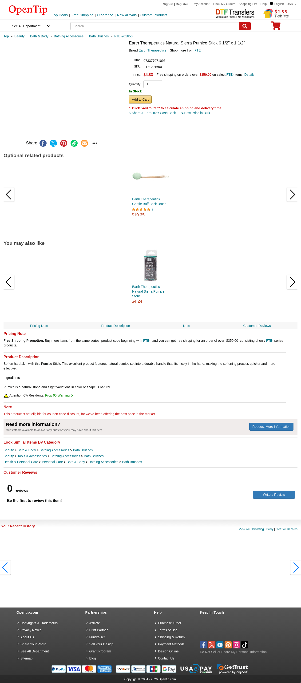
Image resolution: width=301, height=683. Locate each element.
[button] (283, 4)
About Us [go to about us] (27, 637)
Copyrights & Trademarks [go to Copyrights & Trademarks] (39, 623)
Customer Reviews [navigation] (257, 326)
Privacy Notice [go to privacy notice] (30, 630)
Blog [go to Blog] (92, 658)
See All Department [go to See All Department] (34, 651)
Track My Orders (224, 4)
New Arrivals (127, 15)
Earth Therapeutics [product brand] (152, 50)
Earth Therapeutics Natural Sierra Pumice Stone (148, 291)
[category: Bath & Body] (39, 36)
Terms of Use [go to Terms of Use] (167, 630)
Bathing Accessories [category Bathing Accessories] (54, 450)
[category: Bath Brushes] (99, 36)
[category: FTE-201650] (123, 36)
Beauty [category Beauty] (9, 450)
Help (263, 4)
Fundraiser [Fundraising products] (97, 637)
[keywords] (154, 26)
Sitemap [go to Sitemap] (26, 658)
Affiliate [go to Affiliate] (94, 623)
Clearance (105, 15)
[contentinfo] (28, 10)
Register (182, 4)
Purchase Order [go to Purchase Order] (169, 623)
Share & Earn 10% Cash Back (153, 113)
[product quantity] (152, 84)
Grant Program (100, 651)
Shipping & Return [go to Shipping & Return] (171, 637)
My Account (201, 4)
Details (249, 74)
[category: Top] (6, 36)
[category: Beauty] (19, 36)
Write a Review (274, 494)
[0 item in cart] (276, 27)
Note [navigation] (186, 326)
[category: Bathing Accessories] (68, 36)
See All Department (26, 26)
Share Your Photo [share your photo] (33, 644)
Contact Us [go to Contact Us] (166, 658)
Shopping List (248, 4)
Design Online (168, 651)
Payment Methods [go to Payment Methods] (171, 644)
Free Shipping (82, 15)
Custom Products (153, 15)
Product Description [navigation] (115, 326)
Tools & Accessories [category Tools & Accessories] (32, 456)
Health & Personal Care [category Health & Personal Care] (21, 462)
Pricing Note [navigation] (39, 326)
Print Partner (98, 630)
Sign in (168, 4)
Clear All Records (286, 529)
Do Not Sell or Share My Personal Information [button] (233, 652)
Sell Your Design (101, 644)
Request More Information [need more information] (271, 427)
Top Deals (60, 15)
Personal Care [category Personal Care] (52, 462)
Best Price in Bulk (196, 113)
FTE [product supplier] (197, 50)
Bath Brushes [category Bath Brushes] (83, 450)
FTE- (146, 340)
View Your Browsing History (256, 529)
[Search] (245, 26)
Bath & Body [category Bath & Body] (27, 450)
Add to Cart (140, 99)
